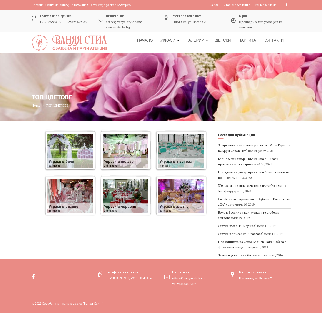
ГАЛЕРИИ (195, 40)
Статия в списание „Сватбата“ (240, 234)
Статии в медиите (237, 5)
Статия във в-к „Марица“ (237, 226)
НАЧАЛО (145, 40)
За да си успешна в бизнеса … (240, 255)
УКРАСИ (167, 40)
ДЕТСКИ (223, 40)
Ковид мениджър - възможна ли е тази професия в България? (88, 5)
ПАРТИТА (247, 40)
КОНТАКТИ (274, 40)
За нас (214, 5)
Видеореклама (265, 5)
